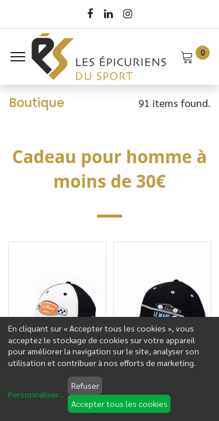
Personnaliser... (36, 394)
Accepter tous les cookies (119, 403)
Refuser (85, 385)
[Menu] (17, 57)
